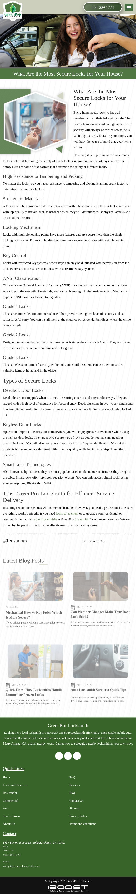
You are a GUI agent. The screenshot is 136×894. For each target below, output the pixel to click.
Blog (72, 793)
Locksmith (81, 524)
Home (6, 777)
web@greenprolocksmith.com (21, 866)
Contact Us (76, 800)
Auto (6, 808)
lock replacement (67, 518)
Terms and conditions (82, 824)
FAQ (72, 777)
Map (5, 846)
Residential (10, 793)
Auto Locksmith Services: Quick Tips (98, 704)
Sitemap (74, 808)
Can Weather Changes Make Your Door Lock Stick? (100, 628)
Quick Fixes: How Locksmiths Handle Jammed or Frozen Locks (34, 706)
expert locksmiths (45, 524)
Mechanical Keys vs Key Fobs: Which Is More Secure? (34, 629)
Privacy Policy (78, 816)
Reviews (74, 785)
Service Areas (11, 816)
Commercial (10, 800)
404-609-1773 (103, 7)
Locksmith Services (15, 785)
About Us (9, 824)
